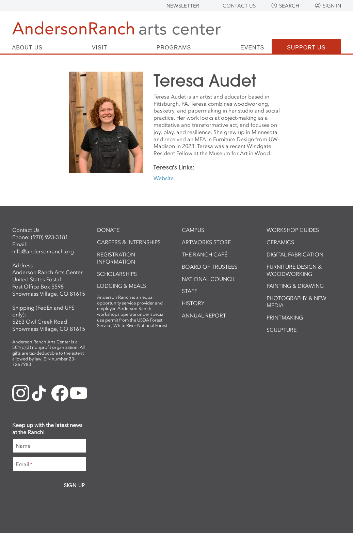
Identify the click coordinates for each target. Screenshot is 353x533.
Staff (189, 290)
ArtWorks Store (206, 242)
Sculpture (281, 329)
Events (252, 47)
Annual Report (204, 315)
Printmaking (285, 317)
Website (164, 178)
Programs (174, 47)
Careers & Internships (129, 242)
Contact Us (239, 6)
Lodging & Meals (121, 285)
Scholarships (117, 273)
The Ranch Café (204, 254)
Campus (193, 229)
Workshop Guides (293, 229)
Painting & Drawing (295, 285)
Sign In (332, 6)
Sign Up (74, 485)
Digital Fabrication (295, 254)
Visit (99, 47)
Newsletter (182, 6)
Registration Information (116, 258)
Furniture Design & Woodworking (294, 270)
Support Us (306, 47)
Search (289, 6)
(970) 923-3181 (49, 237)
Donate (108, 229)
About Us (27, 47)
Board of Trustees (209, 266)
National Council (208, 279)
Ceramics (280, 242)
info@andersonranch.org (43, 251)
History (193, 303)
